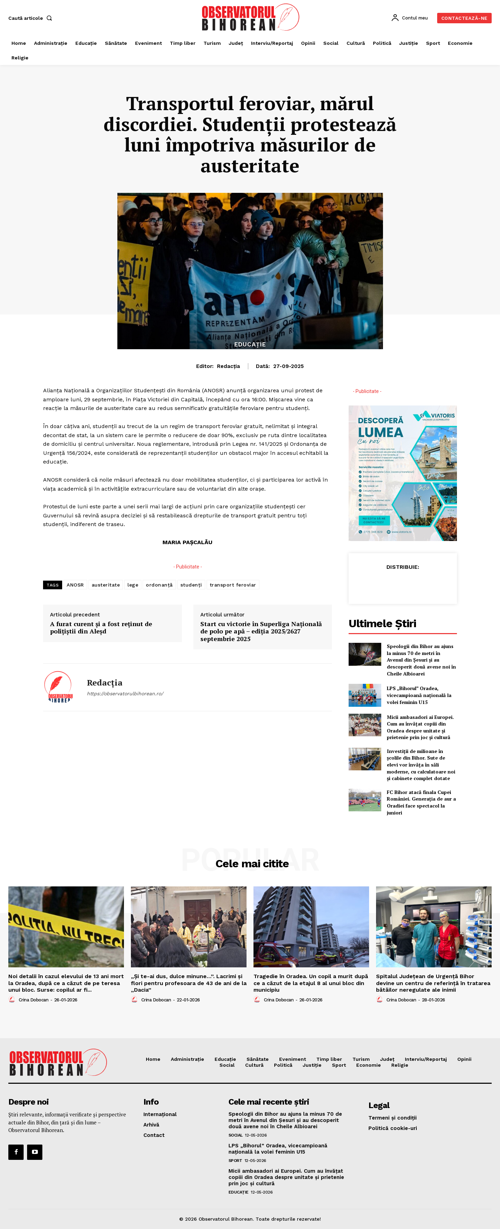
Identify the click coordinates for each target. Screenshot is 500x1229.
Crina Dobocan (34, 999)
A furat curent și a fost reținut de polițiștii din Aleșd (101, 627)
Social (235, 1135)
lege (132, 585)
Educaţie (250, 344)
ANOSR (75, 585)
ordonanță (159, 585)
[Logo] (251, 17)
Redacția (228, 366)
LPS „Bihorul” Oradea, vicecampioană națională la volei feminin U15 (419, 695)
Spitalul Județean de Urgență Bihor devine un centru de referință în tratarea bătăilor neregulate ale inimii (433, 983)
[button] (31, 18)
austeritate (106, 585)
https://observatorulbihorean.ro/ (125, 693)
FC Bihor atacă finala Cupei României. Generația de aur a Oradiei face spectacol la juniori (421, 802)
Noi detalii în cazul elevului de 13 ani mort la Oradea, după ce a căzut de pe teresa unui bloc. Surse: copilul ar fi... (66, 983)
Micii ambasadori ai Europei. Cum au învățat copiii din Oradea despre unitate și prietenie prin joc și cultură (420, 727)
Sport (235, 1160)
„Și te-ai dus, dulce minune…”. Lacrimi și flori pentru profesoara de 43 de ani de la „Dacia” (189, 983)
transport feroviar (233, 585)
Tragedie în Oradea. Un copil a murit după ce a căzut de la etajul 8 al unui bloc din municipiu (310, 983)
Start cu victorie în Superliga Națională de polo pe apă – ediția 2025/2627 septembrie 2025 (261, 631)
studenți (191, 585)
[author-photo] (12, 999)
